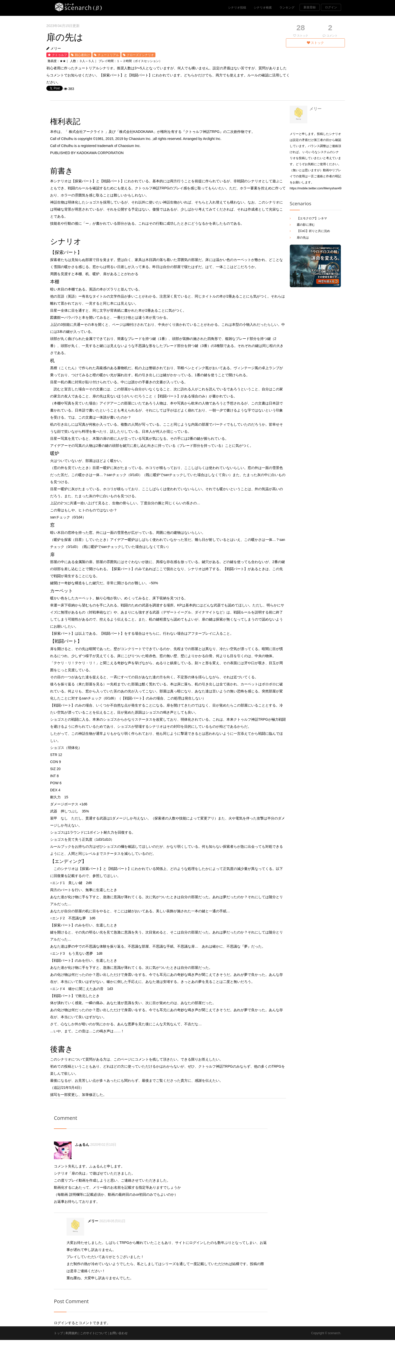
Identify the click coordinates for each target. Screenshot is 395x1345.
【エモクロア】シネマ (312, 218)
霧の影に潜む (306, 224)
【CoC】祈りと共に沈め (313, 231)
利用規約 (71, 1333)
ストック (315, 43)
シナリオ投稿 (237, 7)
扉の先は (303, 237)
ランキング (286, 7)
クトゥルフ (59, 55)
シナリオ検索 (263, 7)
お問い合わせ (119, 1333)
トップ (58, 1333)
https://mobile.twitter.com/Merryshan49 (315, 188)
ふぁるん (82, 1145)
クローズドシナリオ (140, 55)
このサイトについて (93, 1333)
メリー (55, 48)
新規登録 (310, 7)
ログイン (331, 7)
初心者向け (82, 55)
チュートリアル (108, 55)
